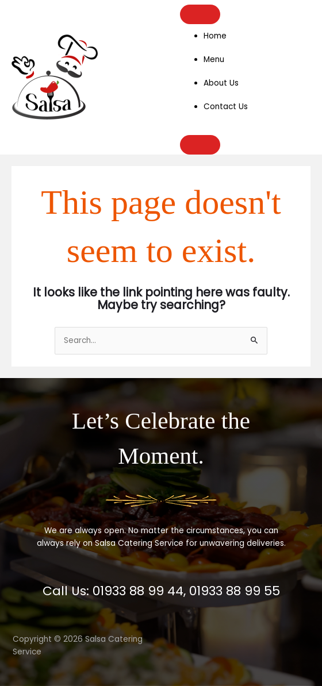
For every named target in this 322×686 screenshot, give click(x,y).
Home (215, 35)
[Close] (200, 145)
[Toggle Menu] (200, 14)
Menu (214, 59)
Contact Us (226, 106)
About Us (221, 83)
